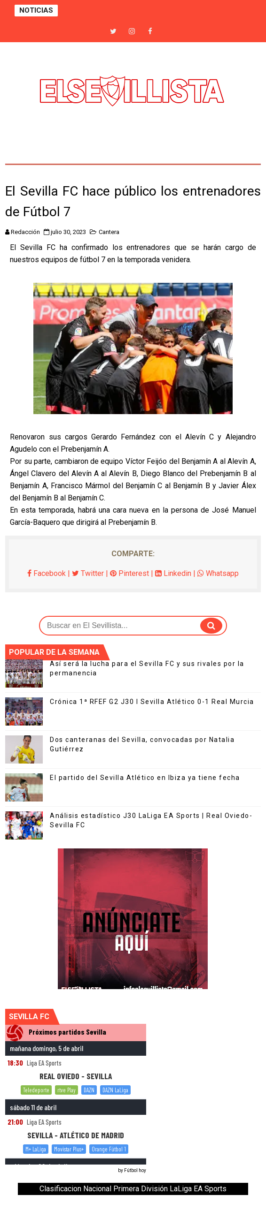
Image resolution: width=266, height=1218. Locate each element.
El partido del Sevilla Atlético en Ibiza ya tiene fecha (145, 777)
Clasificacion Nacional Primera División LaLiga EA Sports (133, 1188)
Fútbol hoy (135, 1170)
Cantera (109, 231)
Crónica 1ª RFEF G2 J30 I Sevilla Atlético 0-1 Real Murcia (152, 701)
